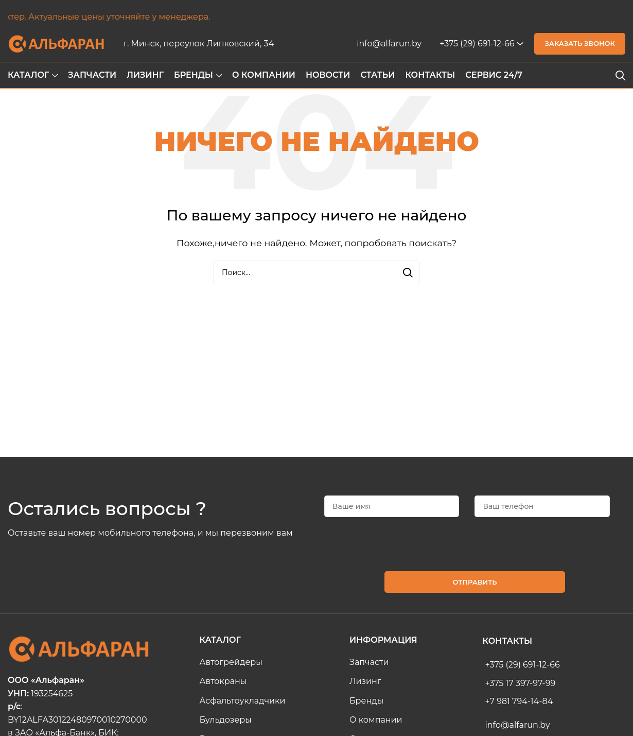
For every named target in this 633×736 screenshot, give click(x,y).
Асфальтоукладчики (243, 701)
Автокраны (223, 681)
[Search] (620, 75)
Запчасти (369, 662)
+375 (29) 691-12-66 (476, 43)
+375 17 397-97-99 (520, 683)
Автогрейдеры (231, 662)
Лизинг (365, 681)
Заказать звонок (579, 43)
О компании (375, 720)
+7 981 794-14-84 (519, 701)
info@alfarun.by (389, 43)
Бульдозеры (226, 720)
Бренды (366, 701)
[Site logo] (57, 43)
